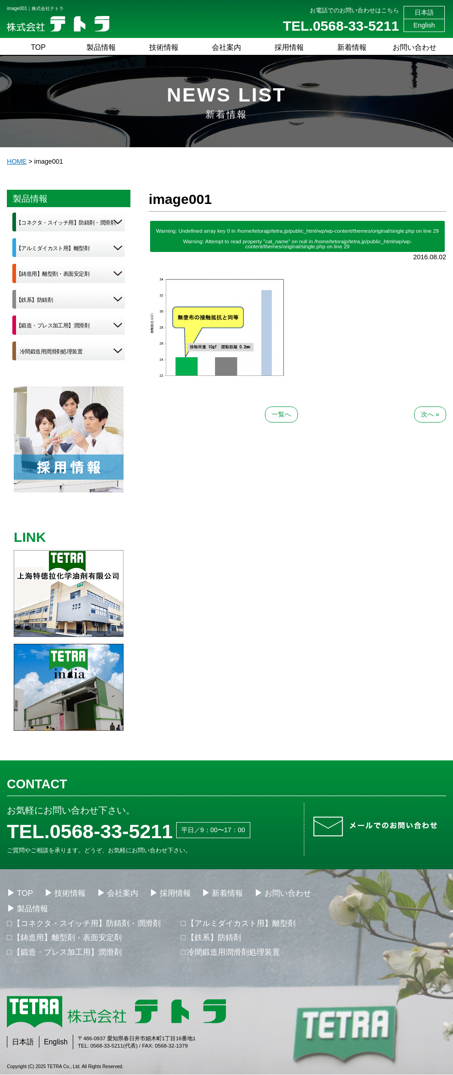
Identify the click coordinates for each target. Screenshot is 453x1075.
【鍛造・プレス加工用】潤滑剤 (52, 325)
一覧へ (281, 414)
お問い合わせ (415, 47)
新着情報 (352, 47)
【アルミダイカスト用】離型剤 (52, 248)
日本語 (424, 12)
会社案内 (226, 47)
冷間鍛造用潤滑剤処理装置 (51, 351)
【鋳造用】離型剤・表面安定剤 (52, 274)
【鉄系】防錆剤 (34, 300)
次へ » (430, 414)
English (424, 25)
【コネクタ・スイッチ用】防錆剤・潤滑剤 (65, 222)
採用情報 (289, 47)
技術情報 (163, 47)
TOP (38, 47)
